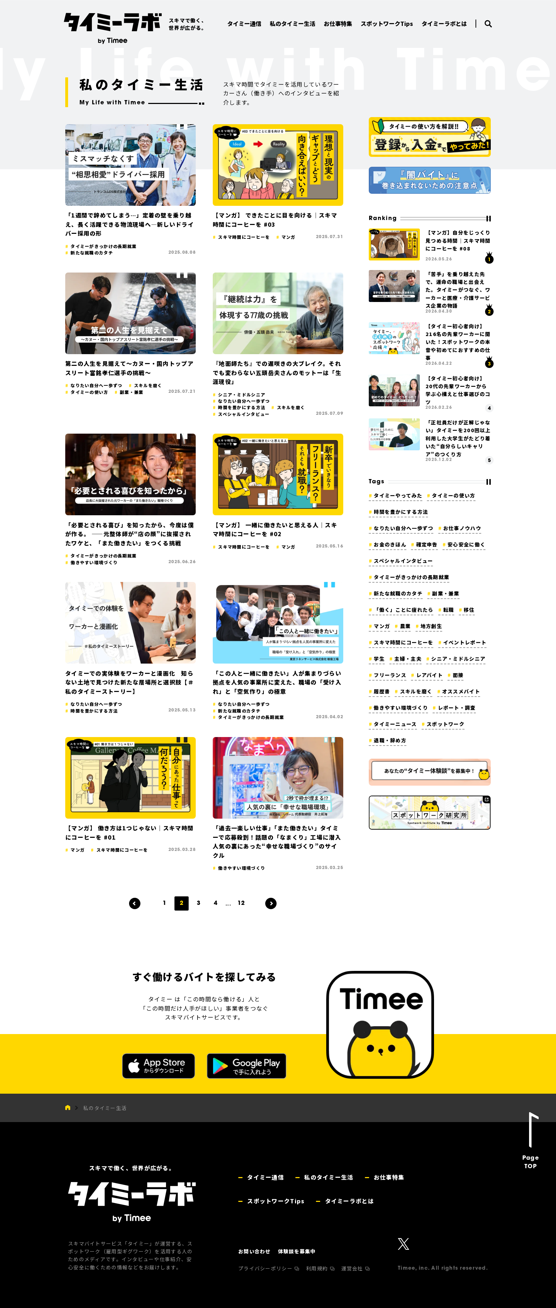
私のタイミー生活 (105, 1108)
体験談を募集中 (297, 1251)
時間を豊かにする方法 (401, 511)
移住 (469, 609)
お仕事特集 (388, 1177)
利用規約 (317, 1268)
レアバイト (429, 674)
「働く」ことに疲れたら (403, 609)
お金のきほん (390, 544)
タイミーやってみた (398, 495)
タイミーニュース (395, 723)
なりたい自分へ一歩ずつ (403, 528)
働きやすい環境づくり (401, 707)
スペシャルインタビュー (403, 560)
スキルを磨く (416, 691)
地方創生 (431, 626)
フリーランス (390, 674)
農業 (405, 626)
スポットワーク (446, 723)
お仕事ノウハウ (462, 528)
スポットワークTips (275, 1201)
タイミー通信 (264, 1177)
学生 (379, 658)
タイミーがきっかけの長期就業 (411, 577)
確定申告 (427, 544)
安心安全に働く (466, 544)
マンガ (382, 626)
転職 (448, 609)
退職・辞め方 (390, 740)
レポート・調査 (457, 707)
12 (241, 903)
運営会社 (353, 1268)
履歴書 (382, 691)
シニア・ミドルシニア (458, 658)
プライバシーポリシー (266, 1268)
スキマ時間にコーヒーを (403, 642)
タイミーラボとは (348, 1201)
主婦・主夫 (407, 658)
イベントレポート (464, 642)
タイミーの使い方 (453, 495)
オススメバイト (461, 691)
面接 (458, 674)
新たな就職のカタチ (398, 593)
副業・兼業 (445, 593)
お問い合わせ (254, 1251)
